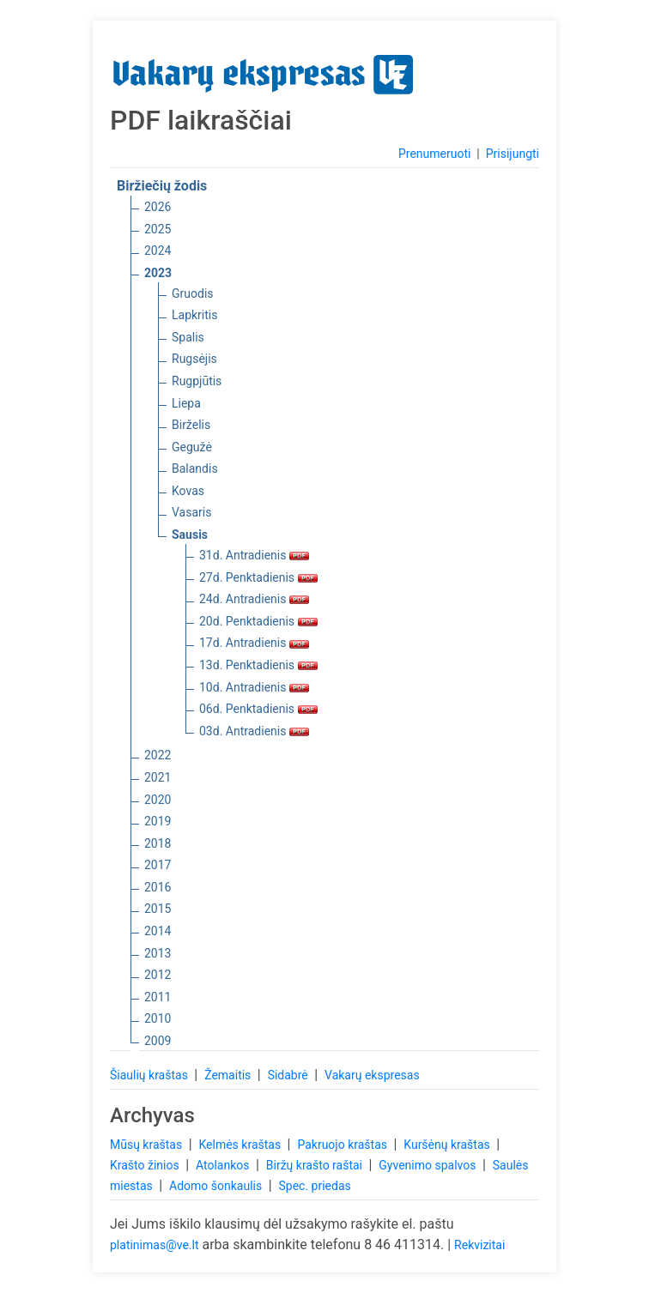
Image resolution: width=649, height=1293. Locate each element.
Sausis (190, 534)
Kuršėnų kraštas (448, 1144)
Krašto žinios (146, 1165)
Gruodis (193, 293)
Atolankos (224, 1165)
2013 (157, 953)
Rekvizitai (479, 1245)
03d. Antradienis (254, 731)
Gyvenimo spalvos (429, 1165)
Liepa (186, 403)
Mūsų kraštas (147, 1144)
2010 (157, 1018)
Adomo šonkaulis (217, 1186)
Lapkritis (194, 315)
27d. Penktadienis (258, 577)
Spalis (188, 337)
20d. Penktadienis (258, 621)
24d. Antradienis (254, 599)
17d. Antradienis (254, 643)
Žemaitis (229, 1075)
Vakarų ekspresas (372, 1075)
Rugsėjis (194, 359)
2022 (157, 755)
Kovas (188, 491)
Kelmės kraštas (240, 1144)
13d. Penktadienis (258, 665)
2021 (157, 777)
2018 (157, 843)
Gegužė (192, 447)
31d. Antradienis (254, 555)
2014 (157, 931)
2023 (158, 273)
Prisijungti (512, 153)
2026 (157, 207)
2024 (157, 250)
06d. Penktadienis (258, 709)
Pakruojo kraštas (343, 1144)
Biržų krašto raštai (316, 1165)
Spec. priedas (314, 1186)
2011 (157, 997)
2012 (157, 975)
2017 (157, 865)
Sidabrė (290, 1075)
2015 (157, 908)
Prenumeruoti (434, 153)
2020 (157, 800)
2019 (157, 821)
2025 (157, 229)
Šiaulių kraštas (150, 1075)
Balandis (195, 468)
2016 (157, 887)
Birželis (191, 425)
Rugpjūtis (196, 381)
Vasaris (191, 512)
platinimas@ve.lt (154, 1245)
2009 (157, 1041)
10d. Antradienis (254, 687)
